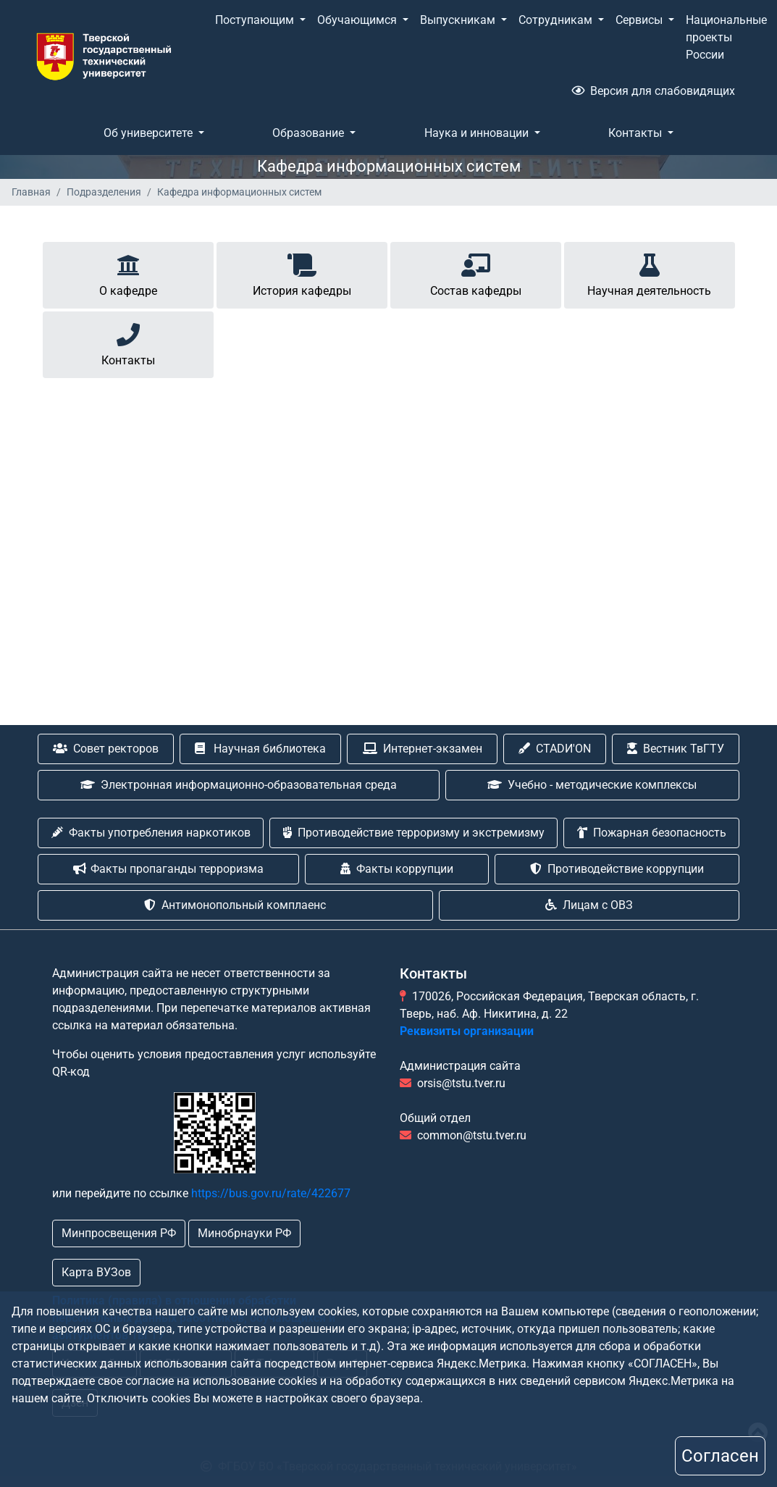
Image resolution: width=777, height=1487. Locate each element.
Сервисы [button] (640, 20)
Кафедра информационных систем (239, 192)
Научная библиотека (260, 748)
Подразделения (104, 192)
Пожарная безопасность (651, 832)
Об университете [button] (150, 133)
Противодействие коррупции (617, 869)
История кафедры (302, 273)
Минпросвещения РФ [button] (119, 1233)
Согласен (720, 1456)
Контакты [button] (636, 133)
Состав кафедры (475, 273)
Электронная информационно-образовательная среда (238, 785)
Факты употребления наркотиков (151, 832)
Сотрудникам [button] (556, 20)
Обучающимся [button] (358, 20)
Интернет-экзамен (422, 748)
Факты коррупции (396, 869)
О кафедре (128, 273)
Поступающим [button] (256, 20)
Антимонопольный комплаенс (235, 905)
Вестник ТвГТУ (675, 748)
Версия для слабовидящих (653, 91)
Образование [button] (309, 133)
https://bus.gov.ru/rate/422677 (270, 1193)
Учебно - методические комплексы (592, 785)
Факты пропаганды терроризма (168, 869)
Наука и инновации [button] (478, 133)
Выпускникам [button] (459, 20)
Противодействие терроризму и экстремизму (414, 832)
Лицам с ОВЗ (589, 905)
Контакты (128, 342)
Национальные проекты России (726, 37)
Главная (31, 192)
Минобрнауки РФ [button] (244, 1233)
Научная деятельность (649, 273)
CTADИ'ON (554, 748)
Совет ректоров (106, 748)
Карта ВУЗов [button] (96, 1272)
